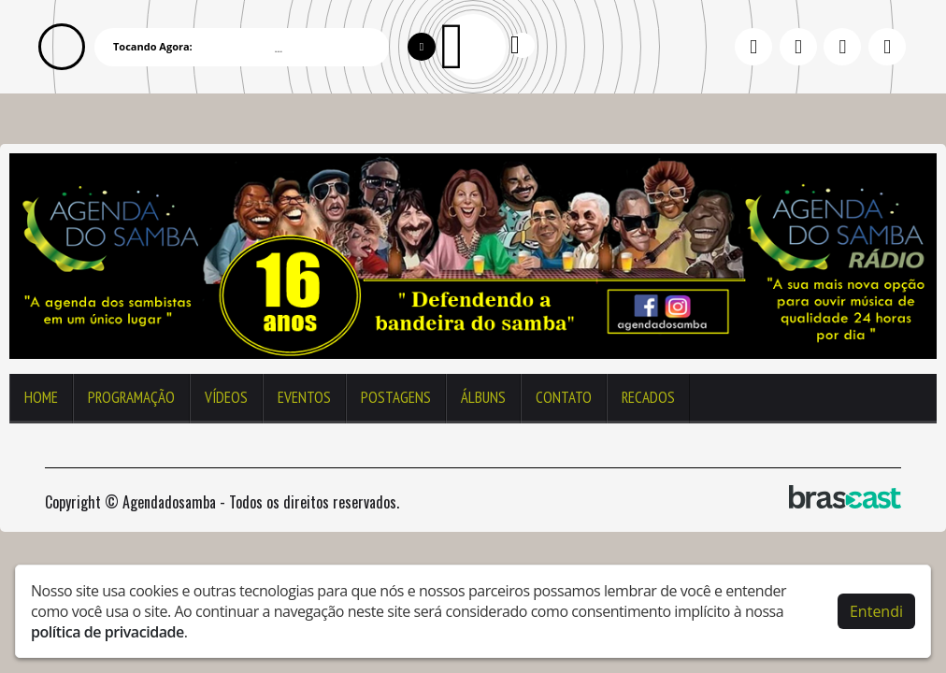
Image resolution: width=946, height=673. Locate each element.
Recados (648, 397)
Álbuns (483, 397)
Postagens (396, 397)
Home (41, 397)
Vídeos (226, 397)
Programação (131, 397)
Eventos (304, 397)
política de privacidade (107, 632)
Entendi (876, 611)
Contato (564, 397)
